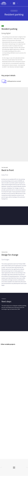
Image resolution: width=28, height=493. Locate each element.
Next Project (17, 3)
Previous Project (11, 3)
